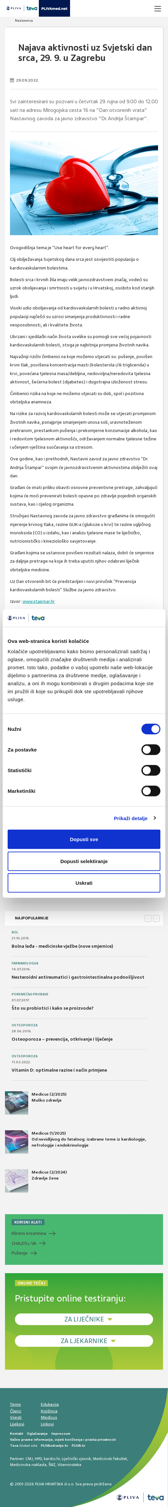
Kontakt (16, 1433)
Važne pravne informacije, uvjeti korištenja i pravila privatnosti (63, 1439)
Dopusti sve (84, 839)
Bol (15, 932)
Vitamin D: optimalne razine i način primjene (59, 1070)
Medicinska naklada (28, 1464)
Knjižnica (49, 1411)
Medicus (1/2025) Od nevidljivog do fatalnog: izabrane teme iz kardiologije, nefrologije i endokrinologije (75, 1142)
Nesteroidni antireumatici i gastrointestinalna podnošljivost (78, 977)
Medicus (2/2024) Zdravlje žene (36, 1181)
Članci (15, 1411)
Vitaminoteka (69, 1464)
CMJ (29, 1458)
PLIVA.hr (78, 1445)
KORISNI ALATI (28, 1222)
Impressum (60, 1433)
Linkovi (47, 1424)
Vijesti (16, 1417)
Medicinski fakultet (110, 1458)
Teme (15, 1404)
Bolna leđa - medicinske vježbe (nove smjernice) (62, 946)
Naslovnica (24, 20)
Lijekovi (17, 1424)
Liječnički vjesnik (76, 1458)
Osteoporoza (25, 1025)
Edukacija (50, 1404)
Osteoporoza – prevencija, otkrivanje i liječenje (62, 1039)
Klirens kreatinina (29, 1233)
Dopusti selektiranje (84, 861)
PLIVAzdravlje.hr (54, 1445)
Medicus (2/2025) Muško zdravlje (35, 1103)
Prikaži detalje (131, 818)
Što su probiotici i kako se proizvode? (53, 1008)
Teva (14, 1445)
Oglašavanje (37, 1433)
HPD (38, 1458)
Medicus (49, 1417)
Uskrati (84, 883)
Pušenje (20, 1253)
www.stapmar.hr (39, 601)
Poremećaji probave (30, 994)
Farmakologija (25, 963)
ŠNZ (51, 1464)
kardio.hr (52, 1458)
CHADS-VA (24, 1244)
